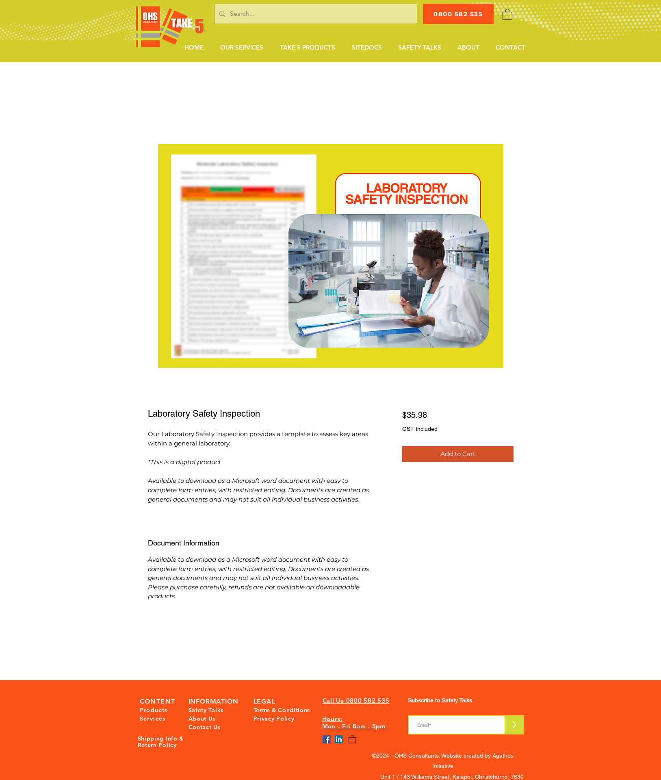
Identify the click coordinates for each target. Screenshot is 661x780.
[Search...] (315, 14)
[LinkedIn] (339, 739)
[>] (514, 724)
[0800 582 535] (458, 14)
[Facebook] (327, 739)
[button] (241, 47)
